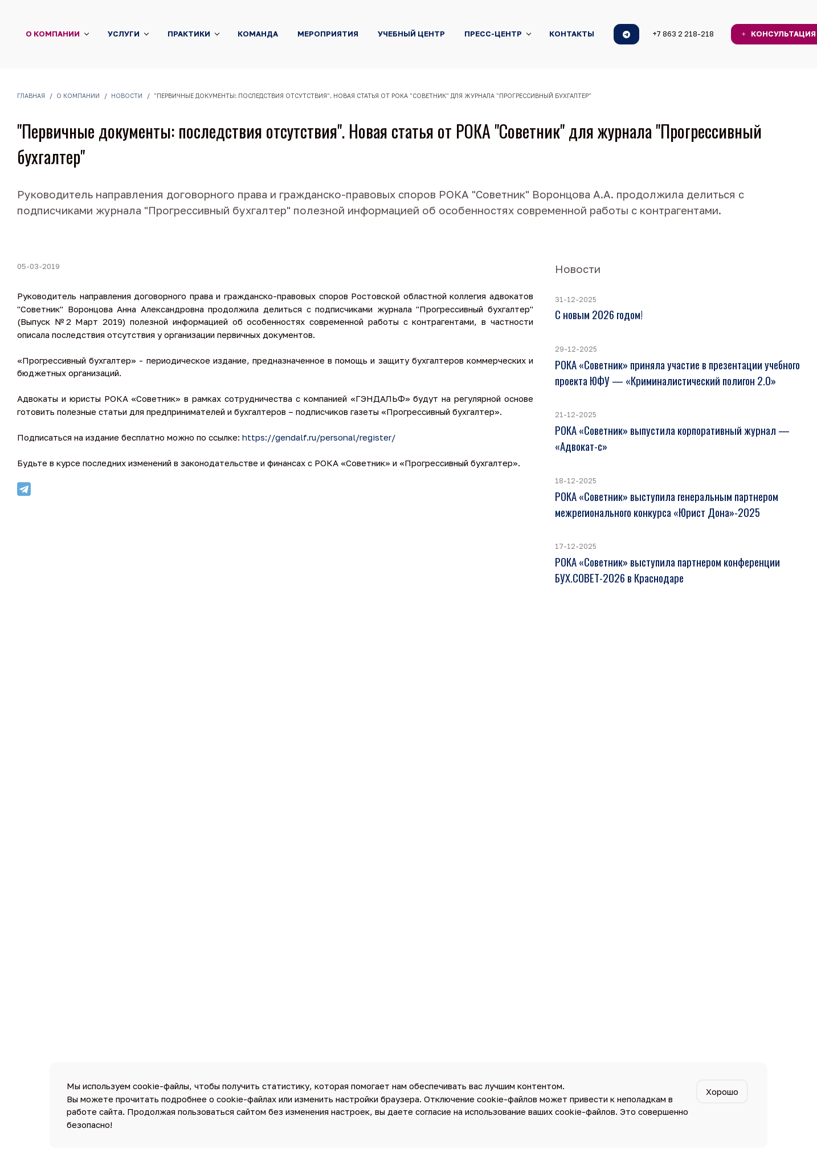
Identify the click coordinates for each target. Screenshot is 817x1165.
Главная (31, 95)
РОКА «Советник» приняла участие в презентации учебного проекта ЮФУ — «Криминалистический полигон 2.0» (677, 372)
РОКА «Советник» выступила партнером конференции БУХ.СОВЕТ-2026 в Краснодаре (667, 569)
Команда (258, 33)
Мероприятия (327, 33)
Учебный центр (411, 33)
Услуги (124, 33)
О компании (53, 33)
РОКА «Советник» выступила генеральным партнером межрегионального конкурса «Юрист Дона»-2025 (666, 504)
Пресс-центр (493, 33)
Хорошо (722, 1091)
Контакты (571, 33)
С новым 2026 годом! (599, 314)
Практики (189, 33)
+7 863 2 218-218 (683, 33)
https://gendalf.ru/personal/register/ (320, 437)
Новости (126, 95)
